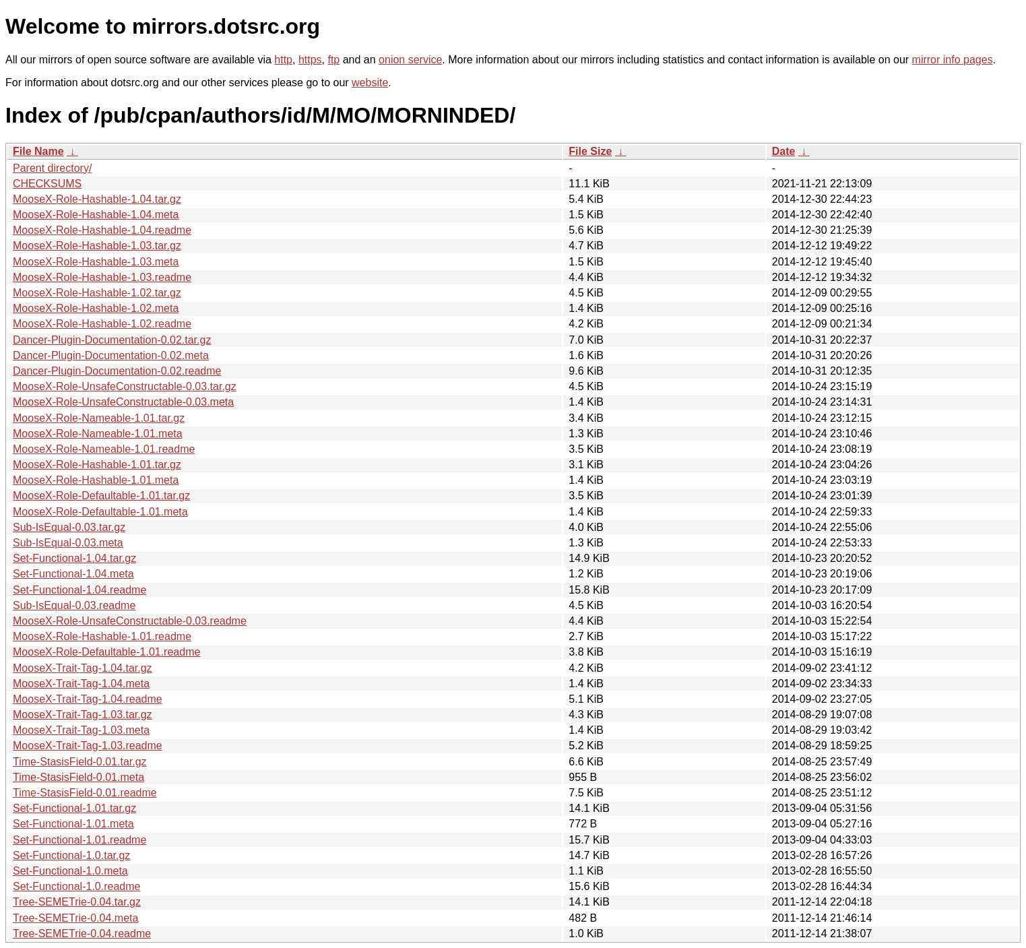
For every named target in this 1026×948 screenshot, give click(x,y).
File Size (590, 151)
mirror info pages (952, 59)
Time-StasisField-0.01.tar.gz (80, 761)
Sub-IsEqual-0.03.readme (74, 605)
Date (784, 151)
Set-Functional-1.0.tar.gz (71, 855)
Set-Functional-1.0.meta (70, 871)
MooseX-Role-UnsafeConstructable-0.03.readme (130, 621)
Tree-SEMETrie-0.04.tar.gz (77, 902)
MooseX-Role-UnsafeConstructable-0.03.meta (123, 402)
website (370, 82)
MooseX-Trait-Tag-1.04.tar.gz (82, 668)
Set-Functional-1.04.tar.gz (74, 558)
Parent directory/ (52, 168)
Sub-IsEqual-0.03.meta (68, 542)
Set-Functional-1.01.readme (79, 840)
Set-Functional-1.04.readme (79, 590)
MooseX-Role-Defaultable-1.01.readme (106, 652)
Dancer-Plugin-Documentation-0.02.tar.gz (112, 340)
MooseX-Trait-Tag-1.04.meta (81, 683)
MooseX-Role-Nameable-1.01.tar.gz (99, 418)
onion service (410, 59)
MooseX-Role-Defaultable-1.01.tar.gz (101, 495)
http (283, 59)
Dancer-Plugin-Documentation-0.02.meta (111, 355)
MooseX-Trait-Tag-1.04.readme (87, 699)
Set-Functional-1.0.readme (76, 886)
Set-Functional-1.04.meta (73, 573)
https (310, 59)
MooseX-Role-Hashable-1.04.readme (102, 230)
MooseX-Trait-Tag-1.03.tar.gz (82, 714)
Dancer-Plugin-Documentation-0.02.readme (117, 371)
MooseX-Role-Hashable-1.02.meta (96, 308)
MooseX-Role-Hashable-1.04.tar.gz (97, 199)
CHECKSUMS (47, 183)
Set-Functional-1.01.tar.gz (74, 808)
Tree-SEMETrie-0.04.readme (82, 933)
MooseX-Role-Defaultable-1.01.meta (100, 511)
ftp (333, 59)
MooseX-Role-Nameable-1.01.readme (104, 449)
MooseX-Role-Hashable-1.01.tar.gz (97, 464)
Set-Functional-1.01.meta (73, 823)
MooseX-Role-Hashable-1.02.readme (102, 323)
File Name (38, 151)
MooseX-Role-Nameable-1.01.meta (98, 433)
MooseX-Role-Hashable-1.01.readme (102, 636)
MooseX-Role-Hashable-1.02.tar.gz (97, 292)
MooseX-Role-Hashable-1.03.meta (96, 261)
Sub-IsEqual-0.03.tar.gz (69, 527)
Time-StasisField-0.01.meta (78, 777)
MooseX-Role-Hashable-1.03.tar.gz (97, 245)
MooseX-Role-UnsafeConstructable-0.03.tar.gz (124, 386)
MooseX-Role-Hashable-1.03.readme (102, 277)
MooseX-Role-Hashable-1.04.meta (96, 214)
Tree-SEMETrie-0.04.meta (75, 918)
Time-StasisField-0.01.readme (85, 792)
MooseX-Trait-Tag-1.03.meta (81, 730)
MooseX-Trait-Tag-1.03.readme (87, 745)
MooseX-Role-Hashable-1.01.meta (96, 480)
